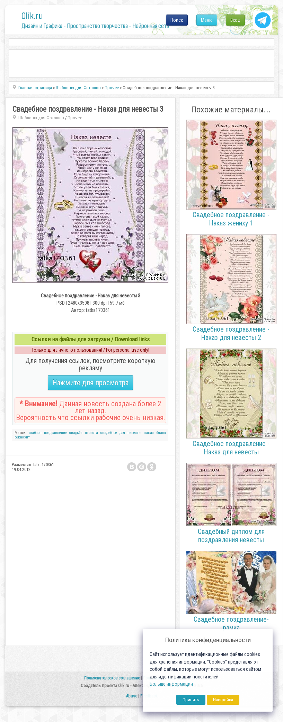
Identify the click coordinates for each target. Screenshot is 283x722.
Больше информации (171, 684)
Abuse (131, 695)
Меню (207, 20)
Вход (235, 20)
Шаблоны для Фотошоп (41, 117)
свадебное (108, 433)
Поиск (176, 20)
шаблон (35, 433)
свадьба (75, 433)
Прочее (75, 117)
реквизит (22, 437)
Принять (191, 699)
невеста (91, 433)
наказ (149, 433)
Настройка (223, 699)
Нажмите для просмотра (90, 382)
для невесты (130, 433)
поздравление (55, 433)
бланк (161, 433)
